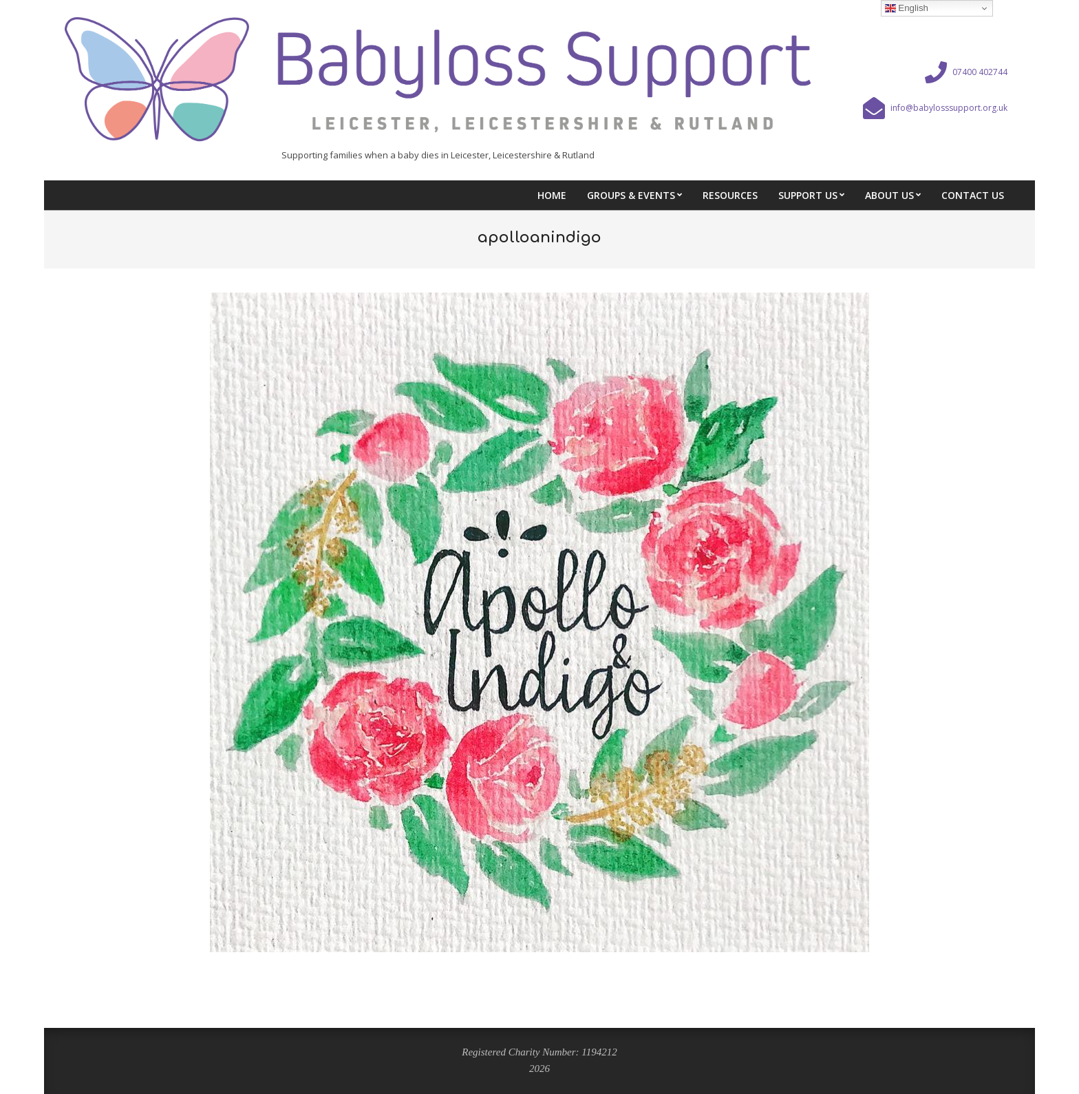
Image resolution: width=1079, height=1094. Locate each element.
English (906, 8)
